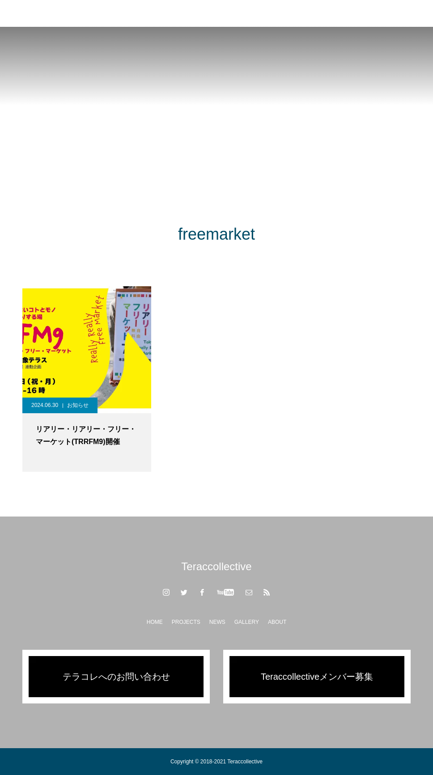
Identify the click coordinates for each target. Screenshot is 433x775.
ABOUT (277, 622)
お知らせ (78, 405)
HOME (155, 622)
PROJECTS (186, 622)
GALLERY (246, 622)
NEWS (217, 622)
